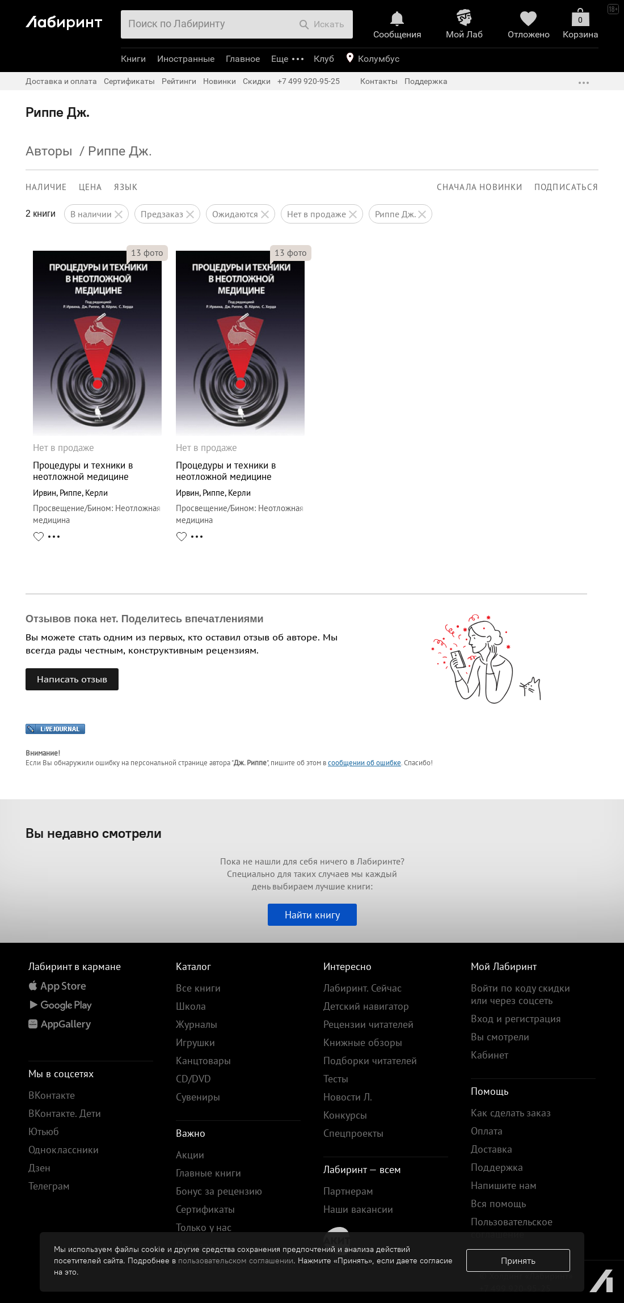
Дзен (39, 1167)
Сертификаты (129, 81)
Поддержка (426, 81)
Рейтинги (179, 81)
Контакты (379, 81)
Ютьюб (43, 1131)
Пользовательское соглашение (512, 1228)
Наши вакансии (358, 1209)
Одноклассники (63, 1149)
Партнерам (348, 1190)
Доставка (491, 1149)
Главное (243, 58)
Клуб (324, 58)
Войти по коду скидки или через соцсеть (520, 994)
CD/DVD (193, 1078)
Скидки (257, 81)
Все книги (198, 987)
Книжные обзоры (362, 1042)
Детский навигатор (366, 1006)
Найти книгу (312, 914)
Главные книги (208, 1172)
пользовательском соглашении (235, 1260)
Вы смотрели (500, 1036)
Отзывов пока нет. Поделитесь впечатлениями (145, 619)
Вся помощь (498, 1203)
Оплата (487, 1130)
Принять (518, 1260)
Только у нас (203, 1227)
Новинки (219, 81)
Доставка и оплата (61, 81)
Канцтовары (203, 1060)
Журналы (196, 1024)
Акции (190, 1154)
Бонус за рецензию (219, 1190)
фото (147, 252)
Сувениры (198, 1096)
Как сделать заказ (511, 1112)
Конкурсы (345, 1114)
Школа (191, 1006)
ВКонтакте (51, 1095)
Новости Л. (347, 1096)
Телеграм (49, 1185)
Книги (133, 58)
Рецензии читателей (368, 1024)
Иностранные (185, 58)
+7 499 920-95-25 (308, 81)
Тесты (335, 1078)
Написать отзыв (72, 679)
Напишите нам (504, 1185)
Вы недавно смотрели (94, 832)
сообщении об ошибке (364, 763)
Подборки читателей (370, 1060)
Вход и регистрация (516, 1018)
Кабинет (489, 1054)
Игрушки (195, 1042)
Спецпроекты (353, 1133)
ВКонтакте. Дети (64, 1113)
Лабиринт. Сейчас (362, 987)
